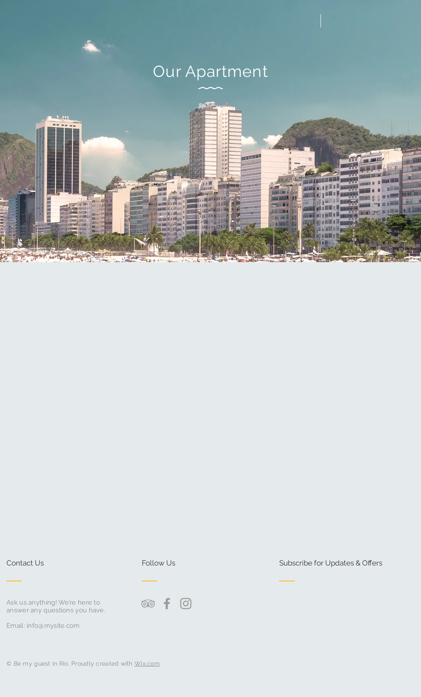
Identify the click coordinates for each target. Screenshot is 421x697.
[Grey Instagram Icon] (185, 603)
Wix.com (147, 663)
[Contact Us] (38, 563)
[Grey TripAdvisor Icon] (148, 603)
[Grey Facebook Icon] (166, 603)
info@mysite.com (53, 626)
